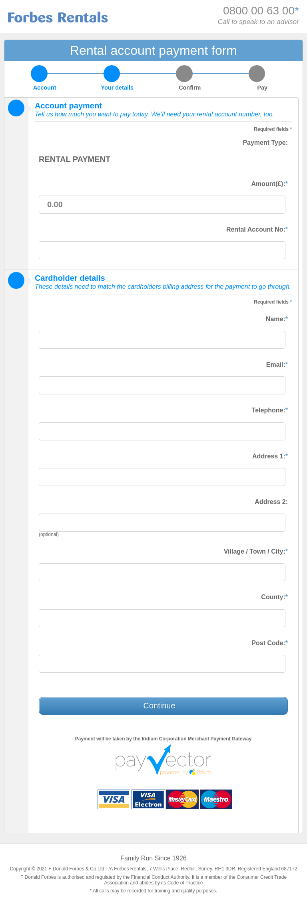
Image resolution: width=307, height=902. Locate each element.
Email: (277, 364)
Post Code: (269, 643)
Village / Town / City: (256, 551)
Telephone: (270, 410)
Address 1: (270, 456)
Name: (277, 319)
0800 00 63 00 (259, 10)
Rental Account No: (257, 229)
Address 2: (271, 501)
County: (274, 597)
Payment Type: (265, 142)
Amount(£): (269, 183)
